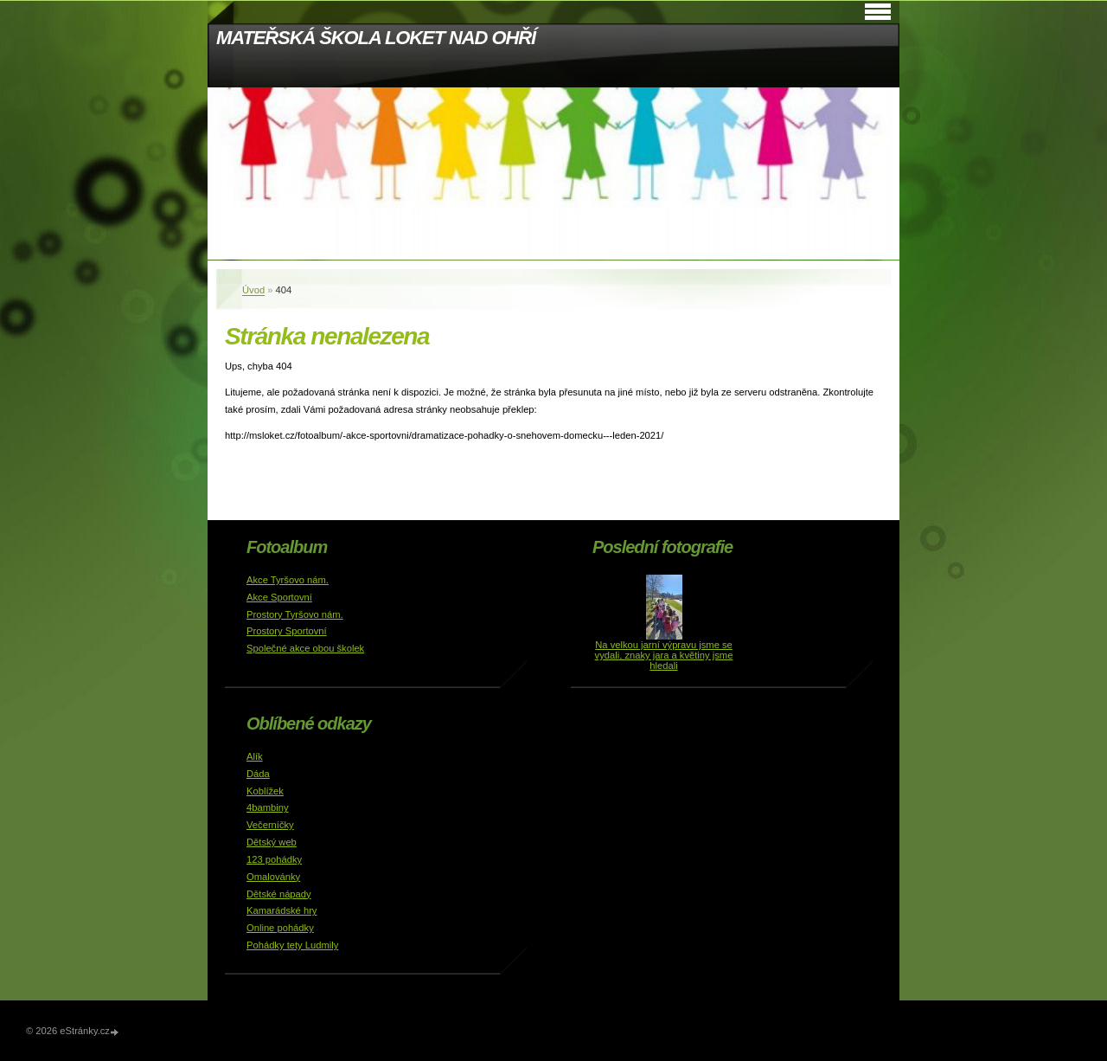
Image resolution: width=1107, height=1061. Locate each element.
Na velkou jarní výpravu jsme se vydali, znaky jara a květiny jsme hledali (664, 655)
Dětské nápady (278, 894)
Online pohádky (280, 928)
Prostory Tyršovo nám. (294, 614)
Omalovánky (273, 876)
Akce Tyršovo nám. (287, 580)
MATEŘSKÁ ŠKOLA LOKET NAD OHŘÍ (375, 37)
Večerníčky (270, 825)
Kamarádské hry (281, 910)
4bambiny (267, 807)
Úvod (253, 290)
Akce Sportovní (279, 597)
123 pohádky (274, 859)
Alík (254, 756)
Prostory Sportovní (286, 631)
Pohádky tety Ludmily (292, 945)
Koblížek (265, 791)
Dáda (258, 773)
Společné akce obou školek (305, 648)
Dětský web (271, 842)
